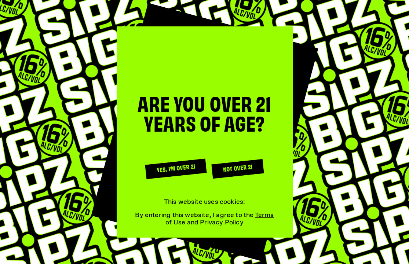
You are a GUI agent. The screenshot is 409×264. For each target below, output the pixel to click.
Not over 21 (238, 167)
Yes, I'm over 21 (175, 168)
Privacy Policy (222, 222)
